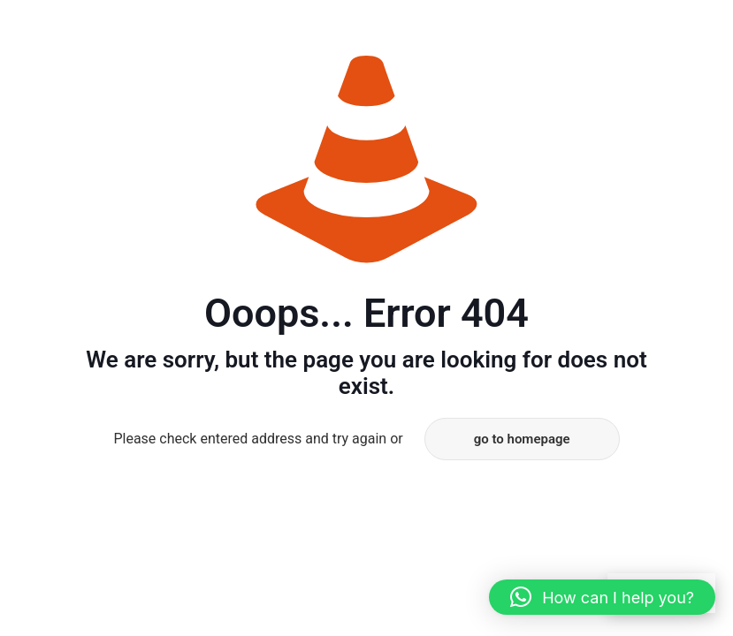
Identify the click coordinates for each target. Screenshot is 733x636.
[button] (602, 597)
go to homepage (522, 439)
